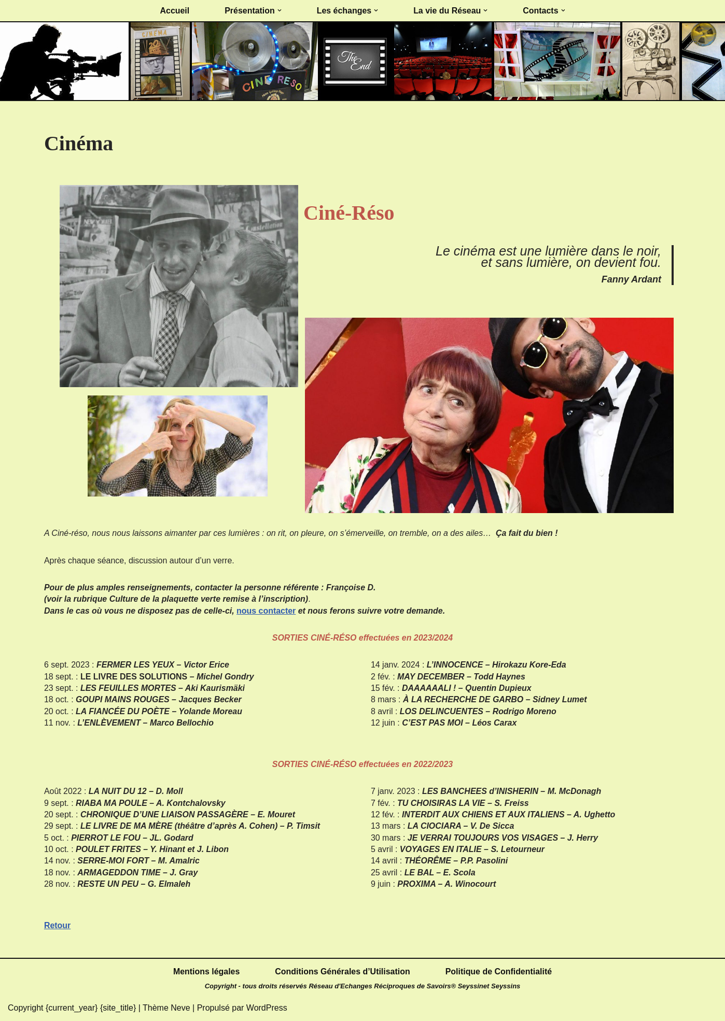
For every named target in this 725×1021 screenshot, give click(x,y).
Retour (57, 926)
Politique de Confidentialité (498, 972)
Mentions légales (206, 972)
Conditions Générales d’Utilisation (342, 972)
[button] (279, 11)
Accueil (174, 10)
